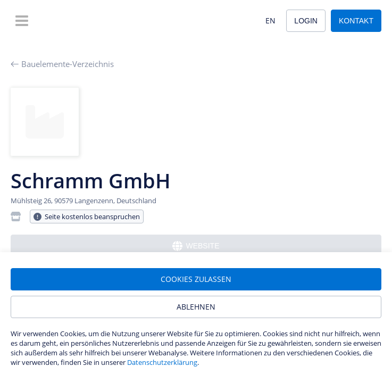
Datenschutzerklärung (162, 362)
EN (270, 20)
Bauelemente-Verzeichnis (62, 64)
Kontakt (356, 20)
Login (306, 20)
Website (195, 246)
